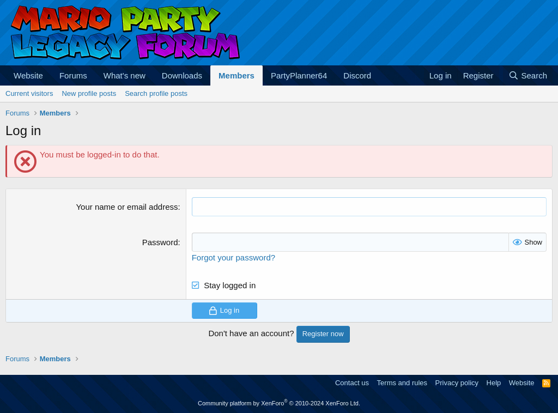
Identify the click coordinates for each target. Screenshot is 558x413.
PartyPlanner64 (299, 75)
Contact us (352, 383)
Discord (357, 75)
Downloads (182, 75)
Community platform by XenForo (279, 403)
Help (494, 383)
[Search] (528, 75)
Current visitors (29, 93)
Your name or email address (127, 206)
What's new (124, 75)
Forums (73, 75)
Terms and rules (402, 383)
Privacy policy (456, 383)
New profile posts (89, 93)
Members (236, 75)
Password (160, 242)
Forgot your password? (233, 257)
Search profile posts (156, 93)
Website (28, 75)
